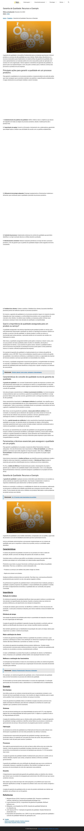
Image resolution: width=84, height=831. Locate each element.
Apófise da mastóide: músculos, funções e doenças (17, 821)
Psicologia (54, 2)
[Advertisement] (29, 93)
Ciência (63, 2)
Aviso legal (41, 828)
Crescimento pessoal (41, 2)
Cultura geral (28, 2)
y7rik (8, 14)
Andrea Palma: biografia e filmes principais (15, 822)
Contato (46, 828)
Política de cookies (53, 828)
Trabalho (9, 18)
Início (4, 18)
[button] (69, 2)
